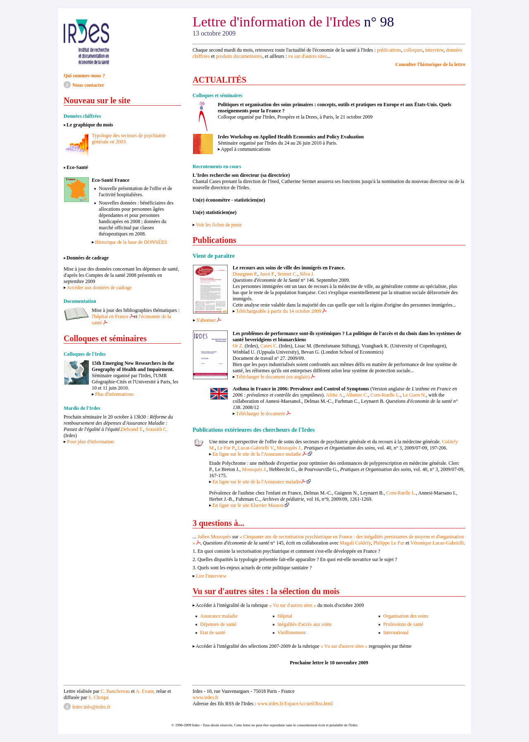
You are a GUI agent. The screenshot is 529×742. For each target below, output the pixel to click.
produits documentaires (239, 56)
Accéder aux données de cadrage (99, 287)
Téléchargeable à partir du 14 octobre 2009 (281, 311)
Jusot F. (267, 274)
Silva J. (307, 274)
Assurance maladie (219, 616)
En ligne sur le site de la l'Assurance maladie (261, 454)
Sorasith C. (156, 429)
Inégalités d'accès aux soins (304, 624)
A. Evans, (145, 691)
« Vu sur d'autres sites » (292, 605)
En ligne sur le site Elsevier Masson (250, 505)
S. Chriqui (98, 697)
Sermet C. (287, 274)
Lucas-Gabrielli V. (256, 448)
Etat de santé (212, 632)
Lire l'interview (211, 576)
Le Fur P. (226, 448)
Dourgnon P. (245, 274)
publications (389, 50)
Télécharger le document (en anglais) (275, 377)
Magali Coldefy (355, 543)
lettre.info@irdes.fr (91, 707)
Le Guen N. (414, 395)
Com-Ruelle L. (385, 395)
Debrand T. (132, 429)
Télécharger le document (263, 413)
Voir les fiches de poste (219, 225)
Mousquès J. (254, 469)
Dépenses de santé (218, 624)
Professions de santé (403, 624)
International (395, 632)
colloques (413, 50)
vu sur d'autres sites (307, 56)
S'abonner (208, 320)
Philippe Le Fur (388, 543)
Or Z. (238, 346)
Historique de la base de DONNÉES (131, 242)
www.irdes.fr (206, 697)
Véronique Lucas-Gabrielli (437, 543)
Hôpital (284, 616)
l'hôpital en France (113, 316)
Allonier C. (357, 395)
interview (434, 50)
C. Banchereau (116, 691)
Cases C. (268, 346)
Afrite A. (334, 395)
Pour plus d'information (90, 442)
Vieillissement (291, 632)
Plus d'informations (114, 394)
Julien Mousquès (214, 537)
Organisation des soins (405, 616)
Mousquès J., (290, 448)
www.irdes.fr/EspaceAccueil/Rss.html (295, 703)
